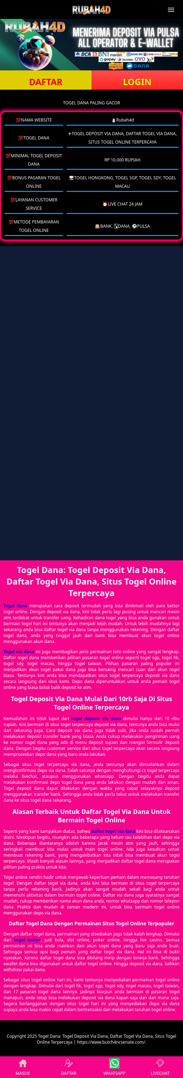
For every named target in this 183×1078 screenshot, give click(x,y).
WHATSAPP (114, 1067)
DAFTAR (45, 82)
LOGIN (137, 82)
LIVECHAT (160, 1067)
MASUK (23, 1067)
